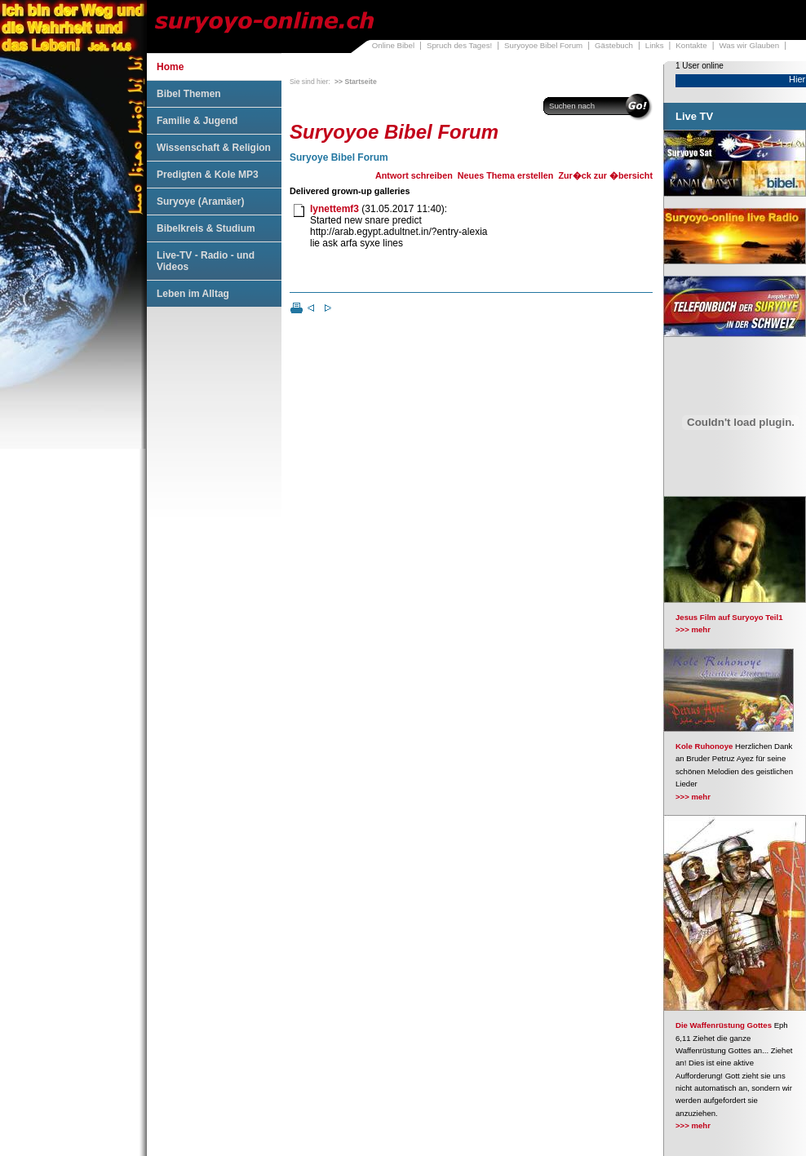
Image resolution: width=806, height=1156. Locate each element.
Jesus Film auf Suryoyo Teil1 (729, 617)
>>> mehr (693, 629)
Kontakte (690, 45)
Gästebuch (614, 45)
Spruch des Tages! (459, 45)
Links (654, 45)
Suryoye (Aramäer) (200, 201)
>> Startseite (355, 82)
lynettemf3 (334, 209)
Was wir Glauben (750, 45)
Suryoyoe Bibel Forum (543, 45)
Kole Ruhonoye (704, 746)
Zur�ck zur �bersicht (605, 175)
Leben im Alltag (193, 293)
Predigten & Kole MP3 (208, 174)
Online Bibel (393, 45)
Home (170, 67)
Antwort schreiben (414, 175)
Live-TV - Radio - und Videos (206, 261)
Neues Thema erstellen (506, 175)
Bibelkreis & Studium (206, 228)
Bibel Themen (189, 94)
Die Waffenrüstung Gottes (723, 1025)
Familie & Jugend (197, 120)
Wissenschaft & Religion (214, 147)
